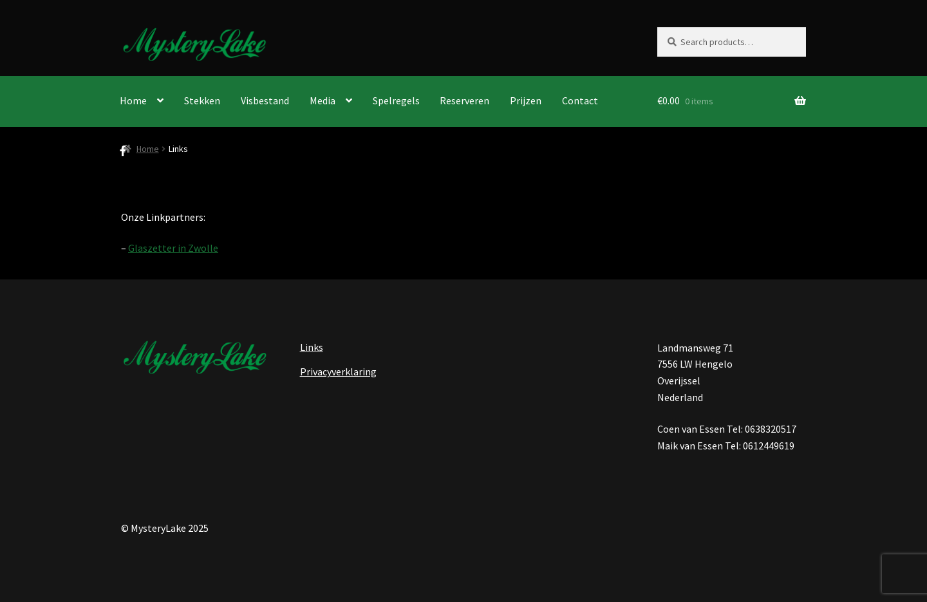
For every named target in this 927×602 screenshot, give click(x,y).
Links (311, 347)
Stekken (202, 100)
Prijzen (525, 100)
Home (133, 100)
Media (322, 100)
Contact (580, 100)
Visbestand (265, 100)
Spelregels (396, 100)
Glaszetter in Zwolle (173, 247)
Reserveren (464, 100)
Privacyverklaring (338, 371)
